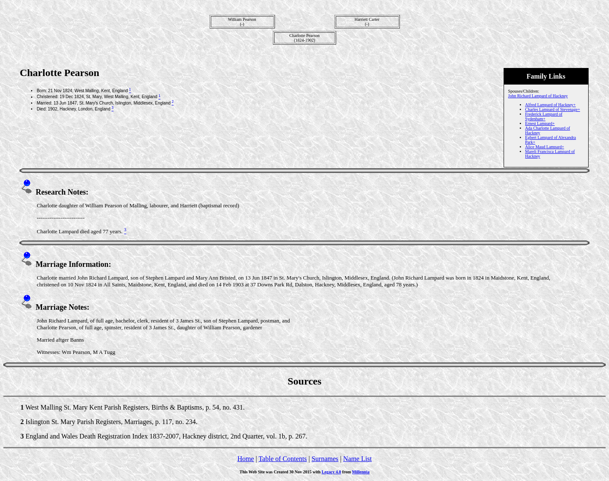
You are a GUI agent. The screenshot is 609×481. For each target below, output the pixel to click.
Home (245, 458)
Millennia (360, 472)
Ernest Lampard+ (540, 123)
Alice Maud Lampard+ (544, 146)
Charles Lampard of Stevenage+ (552, 109)
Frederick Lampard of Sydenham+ (544, 116)
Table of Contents (282, 458)
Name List (357, 458)
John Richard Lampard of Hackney (538, 95)
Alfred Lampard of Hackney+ (550, 104)
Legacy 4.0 (331, 472)
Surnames (325, 458)
